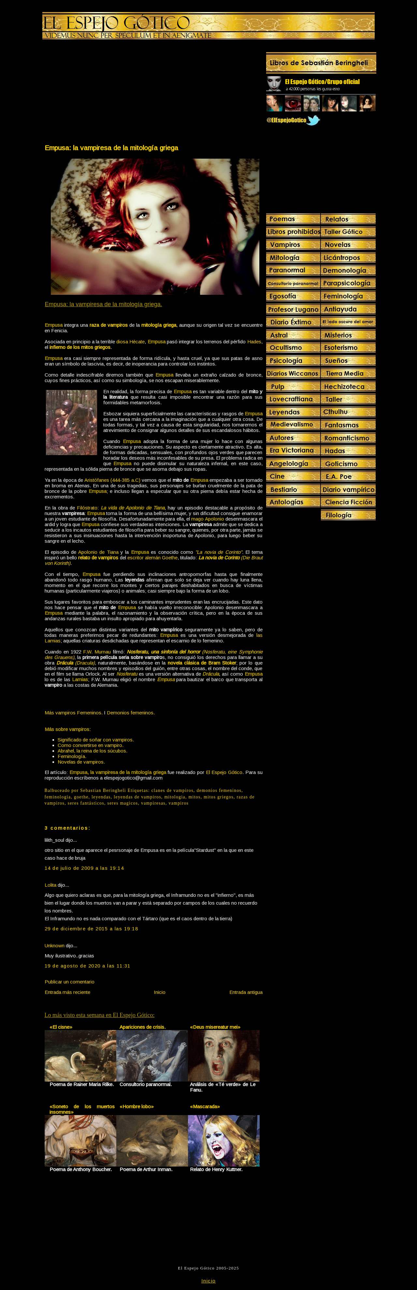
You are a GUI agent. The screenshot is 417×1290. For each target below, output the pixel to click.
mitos (195, 797)
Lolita (50, 885)
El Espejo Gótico (224, 772)
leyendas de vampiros (137, 797)
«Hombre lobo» (137, 1106)
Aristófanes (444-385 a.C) (112, 480)
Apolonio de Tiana (98, 552)
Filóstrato (87, 507)
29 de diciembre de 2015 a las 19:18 (91, 928)
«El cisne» (61, 1027)
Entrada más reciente (67, 992)
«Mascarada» (205, 1106)
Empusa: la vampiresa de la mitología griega (111, 147)
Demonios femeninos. (131, 712)
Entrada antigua (246, 992)
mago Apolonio (207, 519)
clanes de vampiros (172, 790)
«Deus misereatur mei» (215, 1027)
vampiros (179, 803)
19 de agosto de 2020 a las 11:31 (88, 965)
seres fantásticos (86, 803)
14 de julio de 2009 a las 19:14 (84, 868)
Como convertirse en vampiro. (90, 745)
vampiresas (153, 803)
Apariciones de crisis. (142, 1027)
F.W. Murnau (97, 651)
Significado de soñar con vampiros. (96, 739)
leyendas (101, 797)
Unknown (55, 945)
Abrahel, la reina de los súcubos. (92, 750)
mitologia (174, 797)
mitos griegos (219, 797)
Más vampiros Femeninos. (74, 712)
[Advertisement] (98, 93)
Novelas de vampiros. (81, 762)
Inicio (159, 992)
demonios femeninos (218, 790)
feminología (58, 797)
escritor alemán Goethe (152, 557)
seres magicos (123, 803)
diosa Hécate (130, 341)
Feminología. (72, 756)
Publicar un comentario (69, 981)
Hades (254, 341)
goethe (81, 797)
